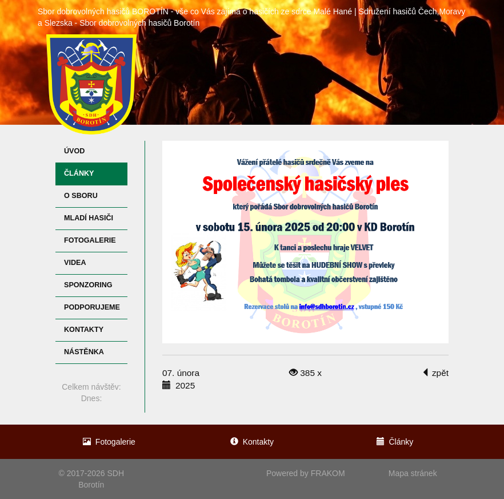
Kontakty (83, 330)
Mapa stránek (413, 473)
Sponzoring (88, 285)
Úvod (74, 151)
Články (79, 173)
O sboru (81, 196)
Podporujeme (92, 307)
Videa (75, 263)
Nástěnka (84, 352)
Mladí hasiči (88, 218)
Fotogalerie (90, 240)
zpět (435, 373)
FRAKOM (328, 473)
